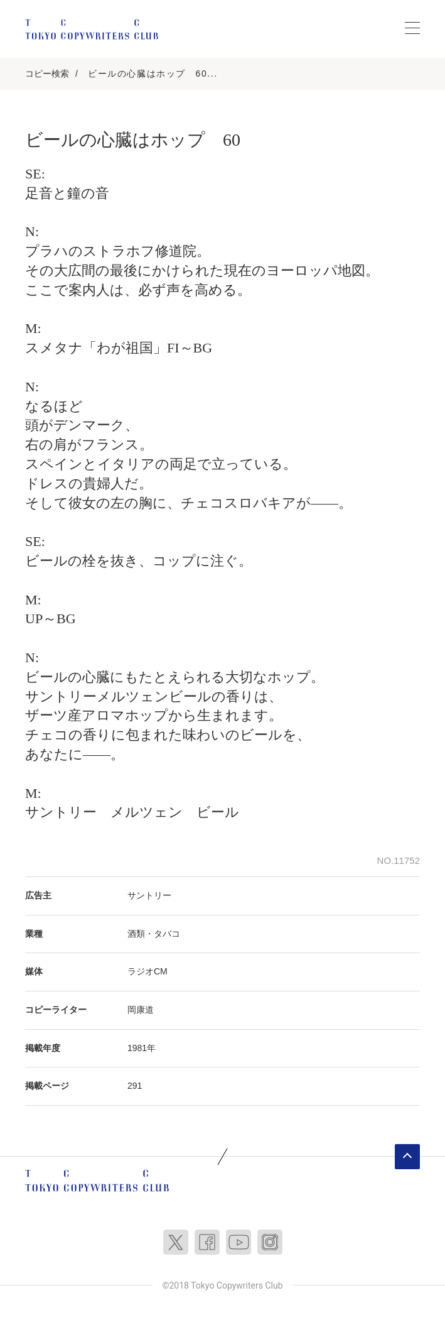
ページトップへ (407, 1156)
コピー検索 (47, 73)
